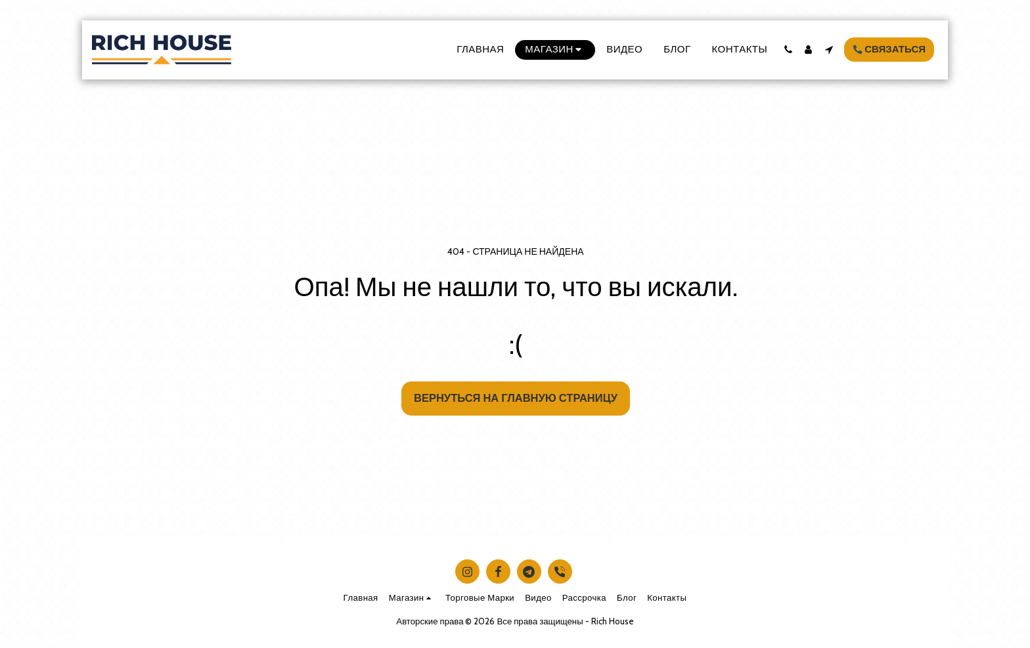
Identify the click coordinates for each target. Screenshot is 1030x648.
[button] (787, 49)
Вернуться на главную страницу (515, 397)
